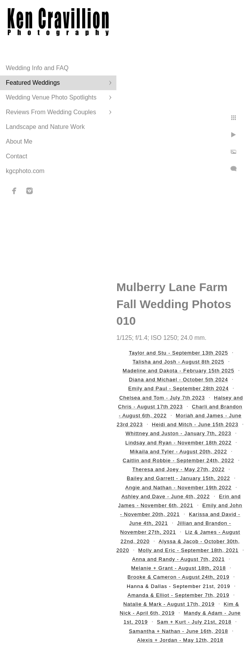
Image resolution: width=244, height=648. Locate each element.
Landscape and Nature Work (45, 126)
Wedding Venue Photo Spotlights (51, 97)
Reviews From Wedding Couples (51, 112)
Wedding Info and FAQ (37, 68)
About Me (19, 141)
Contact (16, 156)
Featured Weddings (33, 82)
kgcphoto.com (25, 171)
